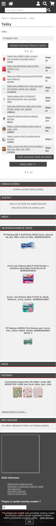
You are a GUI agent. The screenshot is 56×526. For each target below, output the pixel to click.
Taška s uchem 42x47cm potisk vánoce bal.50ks (23, 137)
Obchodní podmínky (16, 491)
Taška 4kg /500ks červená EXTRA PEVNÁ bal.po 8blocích (25, 77)
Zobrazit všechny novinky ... (14, 412)
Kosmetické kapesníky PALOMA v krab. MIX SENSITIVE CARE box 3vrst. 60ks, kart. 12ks (28, 383)
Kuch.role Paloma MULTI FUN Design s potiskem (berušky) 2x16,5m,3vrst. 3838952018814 (28, 268)
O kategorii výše (10, 38)
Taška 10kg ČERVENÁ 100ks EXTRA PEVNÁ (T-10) (23, 67)
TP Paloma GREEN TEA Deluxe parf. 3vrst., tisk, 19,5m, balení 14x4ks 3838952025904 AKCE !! (28, 330)
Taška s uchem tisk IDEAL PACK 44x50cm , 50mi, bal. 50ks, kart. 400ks (25, 147)
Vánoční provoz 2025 (17, 494)
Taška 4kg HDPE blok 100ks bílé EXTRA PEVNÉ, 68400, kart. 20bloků (24, 107)
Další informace (47, 518)
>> (31, 51)
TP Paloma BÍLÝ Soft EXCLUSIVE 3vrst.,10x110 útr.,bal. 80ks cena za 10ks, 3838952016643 (28, 235)
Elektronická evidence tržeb (20, 484)
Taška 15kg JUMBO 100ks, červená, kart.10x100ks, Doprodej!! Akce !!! (22, 57)
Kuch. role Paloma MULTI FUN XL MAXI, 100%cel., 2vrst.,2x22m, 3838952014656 (28, 298)
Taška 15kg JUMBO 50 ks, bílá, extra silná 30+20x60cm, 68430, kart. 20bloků (25, 87)
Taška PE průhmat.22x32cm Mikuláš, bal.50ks (22, 117)
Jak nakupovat (14, 489)
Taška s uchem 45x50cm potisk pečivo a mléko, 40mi (24, 127)
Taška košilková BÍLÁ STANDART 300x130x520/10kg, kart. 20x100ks (21, 97)
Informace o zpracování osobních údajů (25, 487)
